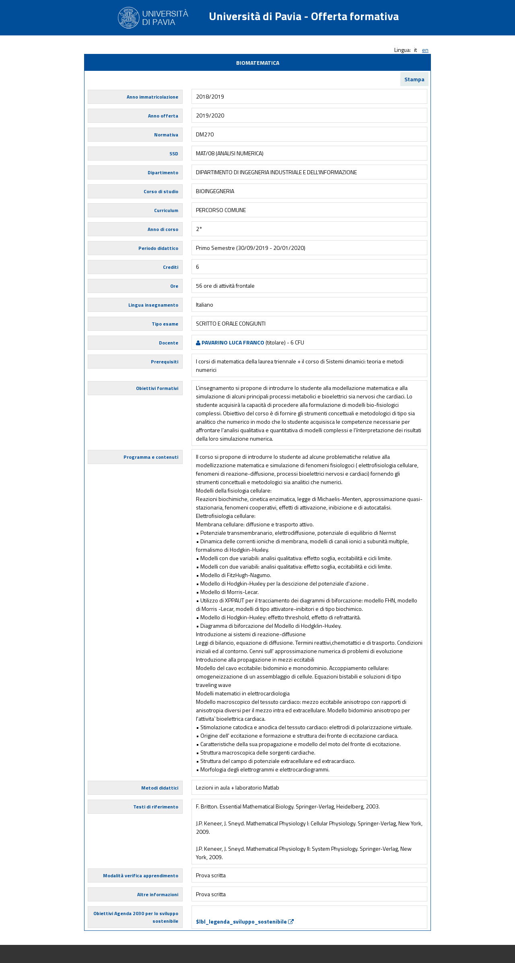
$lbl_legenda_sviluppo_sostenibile (245, 921)
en (425, 49)
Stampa (414, 79)
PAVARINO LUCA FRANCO (230, 342)
